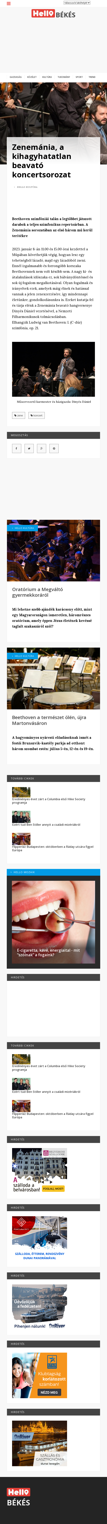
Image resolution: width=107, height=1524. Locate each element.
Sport (79, 76)
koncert (37, 415)
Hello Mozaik (23, 872)
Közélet (32, 76)
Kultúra (47, 76)
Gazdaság (16, 76)
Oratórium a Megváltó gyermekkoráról (37, 592)
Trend (91, 76)
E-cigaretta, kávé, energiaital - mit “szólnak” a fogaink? (48, 952)
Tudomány (64, 76)
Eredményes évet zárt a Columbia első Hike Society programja (48, 801)
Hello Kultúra (26, 187)
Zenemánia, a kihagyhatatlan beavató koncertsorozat (41, 161)
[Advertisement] (53, 45)
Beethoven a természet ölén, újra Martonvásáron (49, 720)
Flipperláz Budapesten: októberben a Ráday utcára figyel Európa (52, 848)
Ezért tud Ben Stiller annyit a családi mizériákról (46, 825)
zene (18, 415)
